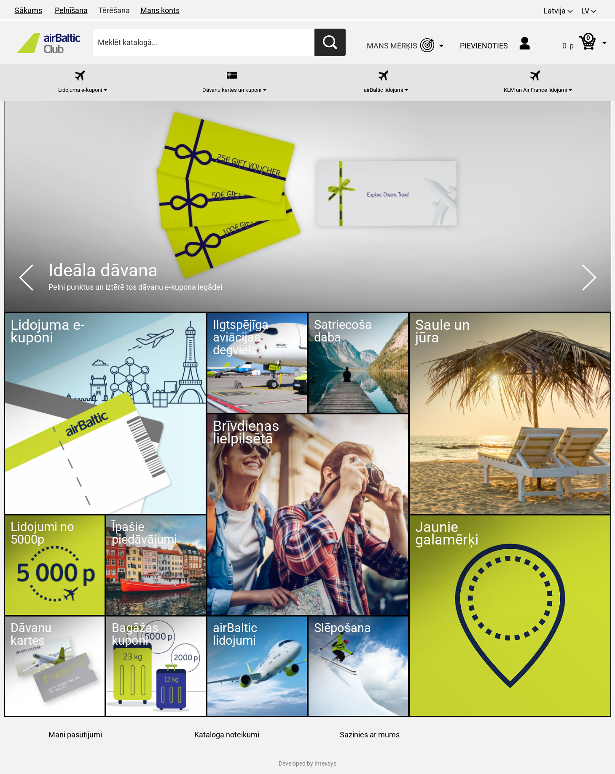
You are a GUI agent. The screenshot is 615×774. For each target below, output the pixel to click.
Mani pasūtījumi (75, 734)
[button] (576, 42)
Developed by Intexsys (307, 763)
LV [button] (588, 10)
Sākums (28, 10)
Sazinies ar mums (370, 734)
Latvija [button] (558, 10)
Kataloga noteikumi (226, 734)
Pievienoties (484, 45)
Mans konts (160, 10)
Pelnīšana (71, 10)
